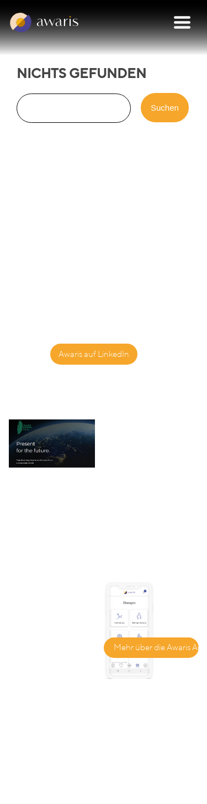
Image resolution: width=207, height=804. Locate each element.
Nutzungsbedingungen (51, 793)
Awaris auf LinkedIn (94, 354)
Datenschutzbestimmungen (59, 781)
